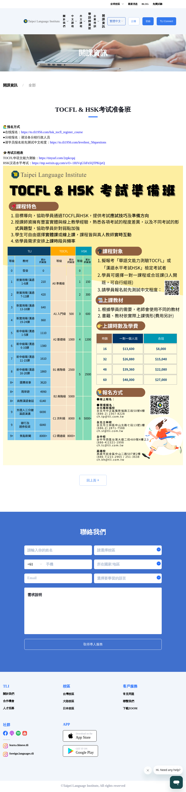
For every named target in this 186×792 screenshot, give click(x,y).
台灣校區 (68, 694)
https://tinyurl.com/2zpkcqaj (57, 158)
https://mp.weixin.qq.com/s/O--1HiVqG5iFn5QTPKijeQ (68, 163)
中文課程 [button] (74, 21)
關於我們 (8, 693)
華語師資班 (89, 21)
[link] (10, 85)
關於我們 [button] (66, 21)
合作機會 (8, 701)
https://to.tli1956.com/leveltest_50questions (78, 142)
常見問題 (128, 694)
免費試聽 (157, 4)
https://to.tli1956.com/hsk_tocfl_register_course (52, 132)
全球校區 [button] (117, 4)
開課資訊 (10, 85)
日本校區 (68, 708)
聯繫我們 (128, 701)
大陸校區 (68, 701)
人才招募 (8, 708)
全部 (32, 85)
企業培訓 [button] (96, 21)
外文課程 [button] (83, 21)
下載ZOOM (130, 708)
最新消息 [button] (133, 4)
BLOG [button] (145, 4)
